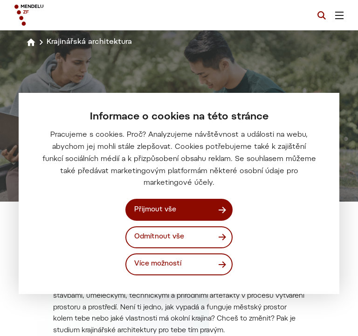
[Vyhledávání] (321, 15)
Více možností (157, 263)
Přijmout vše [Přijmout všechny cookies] (155, 209)
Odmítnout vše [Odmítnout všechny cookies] (159, 236)
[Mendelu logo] (63, 15)
